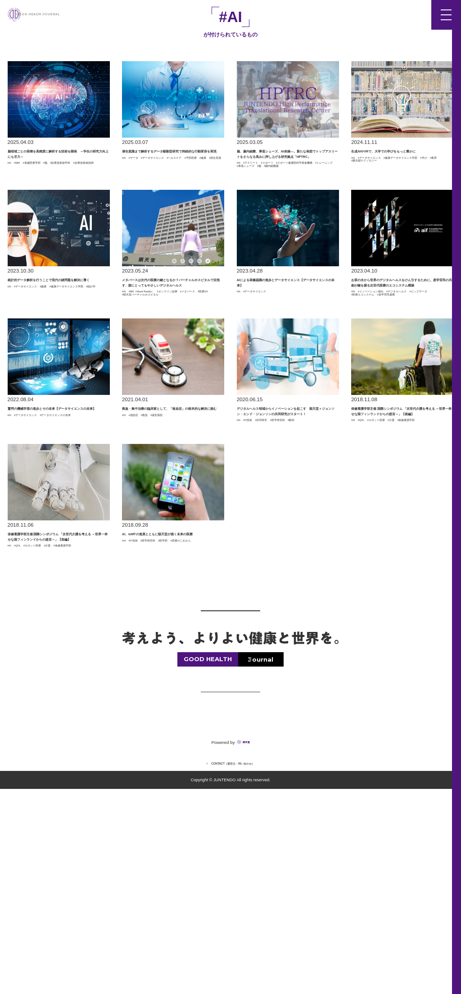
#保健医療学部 (57, 190)
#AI (11, 190)
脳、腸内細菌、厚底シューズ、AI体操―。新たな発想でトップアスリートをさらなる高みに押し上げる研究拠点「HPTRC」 (287, 173)
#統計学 (90, 370)
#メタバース (184, 392)
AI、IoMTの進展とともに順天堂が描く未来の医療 (170, 703)
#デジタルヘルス (371, 392)
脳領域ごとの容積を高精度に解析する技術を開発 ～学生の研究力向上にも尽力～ (58, 167)
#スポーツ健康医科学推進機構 (273, 207)
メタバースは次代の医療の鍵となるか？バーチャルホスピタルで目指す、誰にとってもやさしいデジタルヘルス (172, 357)
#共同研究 (287, 570)
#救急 (167, 548)
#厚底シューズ (295, 213)
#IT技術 (259, 570)
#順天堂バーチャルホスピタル (158, 404)
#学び (431, 185)
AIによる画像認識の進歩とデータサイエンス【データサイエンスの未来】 (287, 352)
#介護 (432, 570)
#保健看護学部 (368, 576)
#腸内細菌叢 (252, 220)
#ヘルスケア (137, 185)
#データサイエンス (184, 179)
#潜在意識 (134, 192)
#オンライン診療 (142, 392)
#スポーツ (298, 201)
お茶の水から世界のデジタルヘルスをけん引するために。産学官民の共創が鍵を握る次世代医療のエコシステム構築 (401, 357)
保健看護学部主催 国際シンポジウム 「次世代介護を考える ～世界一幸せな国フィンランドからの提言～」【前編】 (58, 714)
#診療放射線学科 (28, 196)
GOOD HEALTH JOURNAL (64, 14)
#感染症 (145, 548)
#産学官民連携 (420, 398)
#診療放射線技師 (74, 196)
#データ (145, 179)
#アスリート (265, 201)
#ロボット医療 (402, 570)
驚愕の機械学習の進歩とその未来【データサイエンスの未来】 (58, 531)
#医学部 (205, 720)
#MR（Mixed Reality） (162, 386)
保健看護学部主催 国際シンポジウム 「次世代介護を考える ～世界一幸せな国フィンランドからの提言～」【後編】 (401, 542)
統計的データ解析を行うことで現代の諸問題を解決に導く (58, 347)
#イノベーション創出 (390, 386)
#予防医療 (170, 185)
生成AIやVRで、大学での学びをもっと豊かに (399, 162)
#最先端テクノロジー (396, 192)
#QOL (372, 570)
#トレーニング (254, 213)
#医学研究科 (252, 576)
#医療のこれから (142, 727)
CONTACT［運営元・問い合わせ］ (233, 967)
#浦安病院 (193, 548)
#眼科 (279, 576)
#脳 (85, 190)
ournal (262, 864)
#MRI (27, 190)
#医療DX (132, 398)
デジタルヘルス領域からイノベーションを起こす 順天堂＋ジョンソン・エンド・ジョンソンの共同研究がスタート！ (287, 542)
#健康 (195, 185)
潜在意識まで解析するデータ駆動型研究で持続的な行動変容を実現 (172, 162)
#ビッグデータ (415, 392)
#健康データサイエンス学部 (385, 185)
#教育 (358, 192)
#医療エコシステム (374, 398)
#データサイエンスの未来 (39, 555)
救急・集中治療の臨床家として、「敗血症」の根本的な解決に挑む (172, 531)
